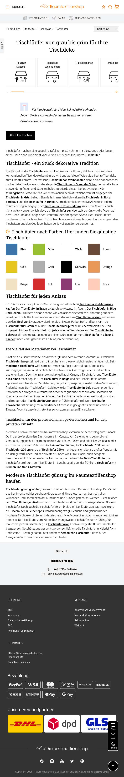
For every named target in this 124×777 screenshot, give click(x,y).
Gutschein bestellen (19, 662)
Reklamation (81, 620)
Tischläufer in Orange (41, 400)
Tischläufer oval (58, 524)
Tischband (23, 321)
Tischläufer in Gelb (79, 387)
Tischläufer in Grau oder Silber (77, 184)
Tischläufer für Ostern (20, 326)
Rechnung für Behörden (21, 630)
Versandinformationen (87, 615)
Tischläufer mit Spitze (60, 326)
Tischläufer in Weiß (88, 317)
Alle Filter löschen (20, 135)
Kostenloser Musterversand (89, 610)
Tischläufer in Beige (56, 379)
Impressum (14, 615)
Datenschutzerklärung (20, 620)
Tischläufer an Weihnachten (67, 180)
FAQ (10, 625)
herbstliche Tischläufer (75, 533)
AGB (10, 610)
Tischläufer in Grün (18, 197)
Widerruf (79, 625)
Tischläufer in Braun (34, 308)
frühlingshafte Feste (19, 193)
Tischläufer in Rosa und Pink (62, 206)
